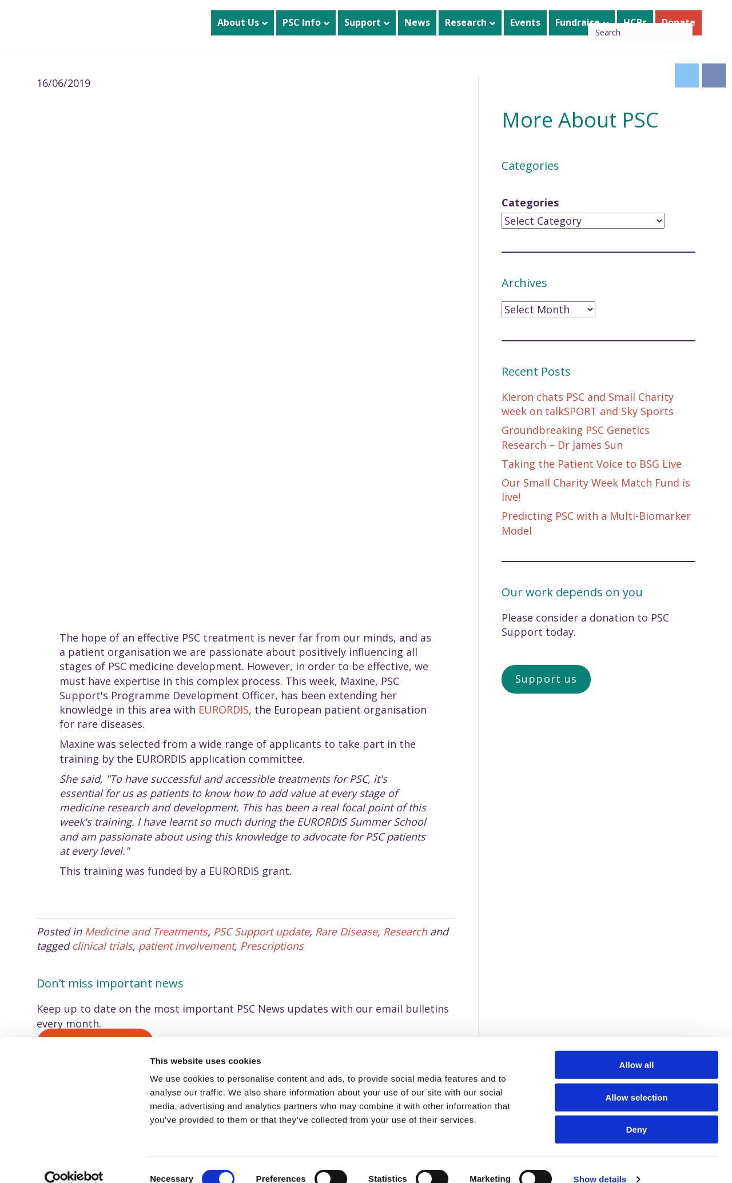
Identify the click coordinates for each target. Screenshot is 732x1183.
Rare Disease (346, 931)
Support (362, 22)
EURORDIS (223, 709)
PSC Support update (261, 931)
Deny (636, 1111)
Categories (530, 202)
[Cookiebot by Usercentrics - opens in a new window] (74, 1160)
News (417, 22)
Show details (600, 1160)
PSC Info (302, 22)
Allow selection (636, 1079)
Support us (546, 679)
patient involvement (186, 946)
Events (525, 22)
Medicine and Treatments (146, 931)
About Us (238, 22)
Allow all (636, 1046)
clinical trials (102, 946)
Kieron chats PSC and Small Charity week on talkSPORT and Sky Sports (588, 404)
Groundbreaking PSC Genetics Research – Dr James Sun (576, 437)
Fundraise (577, 22)
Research (466, 22)
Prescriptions (272, 946)
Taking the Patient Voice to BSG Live (592, 464)
